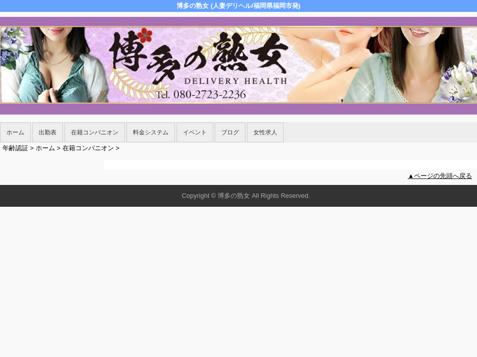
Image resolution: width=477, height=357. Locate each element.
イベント (195, 132)
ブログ (230, 132)
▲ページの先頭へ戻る (440, 175)
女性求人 (265, 132)
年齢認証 (15, 148)
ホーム (15, 132)
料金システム (151, 132)
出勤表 (48, 132)
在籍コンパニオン (95, 132)
